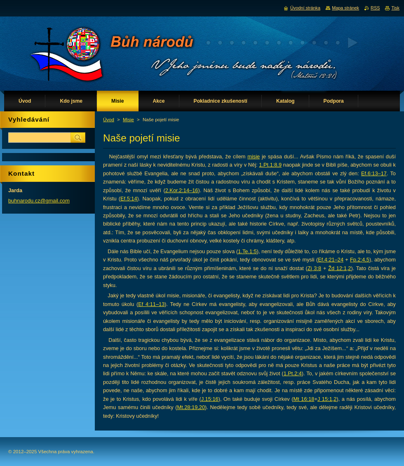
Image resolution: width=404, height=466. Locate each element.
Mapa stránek (345, 7)
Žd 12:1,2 (339, 268)
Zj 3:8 (314, 268)
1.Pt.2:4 (293, 373)
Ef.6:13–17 (374, 173)
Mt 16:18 (304, 399)
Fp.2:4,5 (359, 260)
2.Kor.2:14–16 (181, 190)
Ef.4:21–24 (330, 260)
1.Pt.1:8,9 (270, 165)
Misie (128, 119)
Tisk (395, 7)
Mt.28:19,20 (191, 407)
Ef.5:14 (128, 198)
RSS (375, 7)
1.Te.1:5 (247, 251)
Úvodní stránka (305, 7)
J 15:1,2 (327, 399)
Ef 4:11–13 (151, 304)
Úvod (108, 119)
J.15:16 (209, 399)
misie (253, 156)
